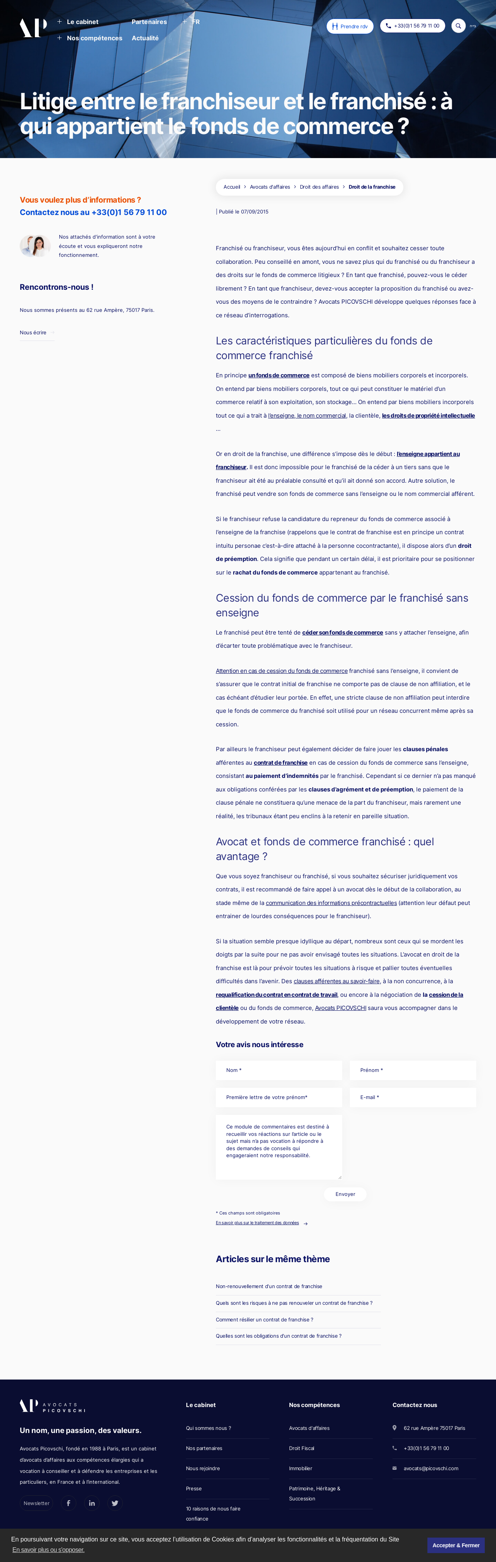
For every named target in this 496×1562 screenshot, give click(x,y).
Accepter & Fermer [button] (455, 1545)
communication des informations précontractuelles (331, 903)
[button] (77, 22)
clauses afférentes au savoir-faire (337, 981)
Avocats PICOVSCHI (340, 1008)
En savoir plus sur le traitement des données (257, 1222)
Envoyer (345, 1194)
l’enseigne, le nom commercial (307, 415)
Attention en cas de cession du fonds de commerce (282, 670)
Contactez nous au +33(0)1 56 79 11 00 (93, 212)
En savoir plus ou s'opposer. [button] (48, 1550)
